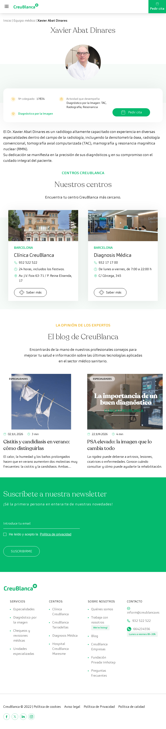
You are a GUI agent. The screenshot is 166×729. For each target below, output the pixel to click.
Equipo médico (24, 20)
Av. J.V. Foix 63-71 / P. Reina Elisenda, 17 (43, 278)
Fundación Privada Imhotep (103, 659)
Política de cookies (47, 706)
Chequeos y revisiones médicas (21, 635)
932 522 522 (25, 262)
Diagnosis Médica (65, 635)
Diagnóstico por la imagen (25, 620)
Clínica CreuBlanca (60, 611)
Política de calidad (131, 706)
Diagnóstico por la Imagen (35, 113)
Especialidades (18, 378)
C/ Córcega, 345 (107, 276)
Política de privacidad (55, 534)
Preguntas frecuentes (99, 673)
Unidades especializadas (23, 651)
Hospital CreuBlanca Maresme (60, 649)
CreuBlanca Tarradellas (60, 624)
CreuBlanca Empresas (99, 646)
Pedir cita (157, 6)
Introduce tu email (17, 523)
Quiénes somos (102, 609)
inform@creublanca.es (143, 612)
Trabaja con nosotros (99, 620)
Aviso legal (72, 706)
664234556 (141, 629)
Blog (94, 636)
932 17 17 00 (106, 262)
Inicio (7, 20)
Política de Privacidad (99, 706)
